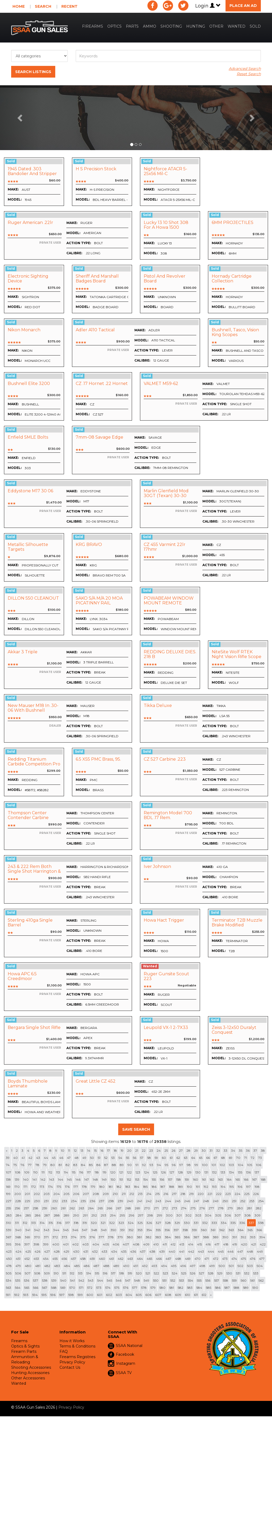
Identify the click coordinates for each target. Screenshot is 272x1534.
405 (106, 1244)
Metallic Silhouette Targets (28, 547)
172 (33, 1187)
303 (198, 1215)
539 (54, 1280)
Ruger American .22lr (30, 222)
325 (140, 1223)
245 (177, 1201)
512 (72, 1273)
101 (213, 1165)
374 (73, 1237)
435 (123, 1251)
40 (15, 1158)
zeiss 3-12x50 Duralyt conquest (234, 1030)
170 (17, 1187)
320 (94, 1223)
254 (261, 1201)
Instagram (121, 1363)
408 (136, 1244)
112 (50, 1172)
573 (98, 1288)
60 (164, 1158)
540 (63, 1280)
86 (98, 1165)
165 (237, 1179)
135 (240, 1172)
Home (18, 6)
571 (81, 1288)
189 (180, 1187)
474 (234, 1259)
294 (113, 1215)
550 (156, 1280)
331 (196, 1223)
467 (168, 1259)
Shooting (171, 26)
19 (122, 1150)
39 (8, 1158)
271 (156, 1208)
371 (46, 1237)
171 (25, 1187)
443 (201, 1251)
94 (159, 1165)
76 (22, 1165)
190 (189, 1187)
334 (224, 1223)
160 (195, 1179)
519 (130, 1273)
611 (196, 1295)
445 (221, 1251)
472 (215, 1259)
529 (220, 1273)
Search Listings (33, 71)
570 (72, 1288)
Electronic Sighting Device (28, 278)
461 (111, 1259)
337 (251, 1223)
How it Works (72, 1340)
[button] (20, 117)
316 (59, 1223)
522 (156, 1273)
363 (231, 1230)
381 (139, 1237)
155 (154, 1179)
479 (18, 1266)
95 (166, 1165)
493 (154, 1266)
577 (134, 1288)
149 (104, 1179)
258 (35, 1208)
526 (192, 1273)
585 (208, 1288)
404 (95, 1244)
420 (244, 1244)
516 (105, 1273)
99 (196, 1165)
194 (223, 1187)
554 (190, 1280)
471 (206, 1259)
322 (112, 1223)
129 (189, 1172)
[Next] (211, 1294)
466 (159, 1259)
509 (47, 1273)
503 (250, 1266)
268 (128, 1208)
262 (72, 1208)
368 (18, 1237)
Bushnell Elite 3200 (29, 383)
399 (46, 1244)
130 (198, 1172)
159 (187, 1179)
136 (248, 1172)
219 (191, 1194)
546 (118, 1280)
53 (113, 1158)
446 (230, 1251)
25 (166, 1150)
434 (114, 1251)
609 (178, 1295)
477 (262, 1259)
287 (47, 1215)
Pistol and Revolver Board (164, 278)
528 (211, 1273)
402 (75, 1244)
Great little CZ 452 (96, 1081)
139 (17, 1179)
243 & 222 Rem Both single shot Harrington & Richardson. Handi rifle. (34, 871)
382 (148, 1237)
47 (69, 1158)
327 (158, 1223)
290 (76, 1215)
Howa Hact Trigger (164, 920)
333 (214, 1223)
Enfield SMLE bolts (28, 437)
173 (42, 1187)
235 (83, 1201)
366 (259, 1230)
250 (225, 1201)
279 (230, 1208)
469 (188, 1259)
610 (187, 1295)
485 (77, 1266)
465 (149, 1259)
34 (233, 1150)
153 (137, 1179)
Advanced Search (245, 68)
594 (35, 1295)
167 (254, 1179)
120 (113, 1172)
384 (168, 1237)
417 (216, 1244)
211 (124, 1194)
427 (47, 1251)
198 (257, 1187)
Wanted (236, 26)
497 (193, 1266)
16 (101, 1150)
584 (199, 1288)
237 (101, 1201)
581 (171, 1288)
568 (54, 1288)
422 (263, 1244)
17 (108, 1150)
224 (237, 1194)
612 (204, 1295)
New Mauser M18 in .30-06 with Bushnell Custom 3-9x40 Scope (33, 710)
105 (249, 1165)
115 (73, 1172)
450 (9, 1259)
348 (94, 1230)
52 (106, 1158)
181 (110, 1187)
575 (116, 1288)
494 (164, 1266)
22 (144, 1150)
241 (139, 1201)
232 (55, 1201)
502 (240, 1266)
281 (249, 1208)
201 (27, 1194)
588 (236, 1288)
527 (201, 1273)
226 (256, 1194)
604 (129, 1295)
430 (76, 1251)
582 (180, 1288)
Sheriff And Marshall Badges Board (97, 278)
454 (46, 1259)
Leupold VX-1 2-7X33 (166, 1027)
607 (158, 1295)
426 (37, 1251)
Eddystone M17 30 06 (30, 490)
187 (162, 1187)
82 (68, 1165)
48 (76, 1158)
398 (36, 1244)
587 (227, 1288)
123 (137, 1172)
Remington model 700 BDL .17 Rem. (168, 815)
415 (199, 1244)
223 (228, 1194)
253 (251, 1201)
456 (64, 1259)
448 (250, 1251)
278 (221, 1208)
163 (220, 1179)
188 (171, 1187)
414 (190, 1244)
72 (252, 1158)
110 (35, 1172)
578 (144, 1288)
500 (222, 1266)
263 (81, 1208)
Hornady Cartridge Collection (232, 278)
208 (96, 1194)
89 (122, 1165)
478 (9, 1266)
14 (88, 1150)
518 (121, 1273)
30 (204, 1150)
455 (55, 1259)
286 (37, 1215)
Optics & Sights (25, 1346)
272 (165, 1208)
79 (45, 1165)
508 (37, 1273)
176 (67, 1187)
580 (162, 1288)
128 (180, 1172)
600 (90, 1295)
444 (211, 1251)
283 (9, 1215)
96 (174, 1165)
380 (130, 1237)
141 (34, 1179)
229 (27, 1201)
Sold (255, 26)
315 (50, 1223)
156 (162, 1179)
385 (177, 1237)
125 (155, 1172)
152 (129, 1179)
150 (113, 1179)
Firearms (92, 26)
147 (86, 1179)
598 (71, 1295)
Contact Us (70, 1367)
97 (181, 1165)
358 (185, 1230)
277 (211, 1208)
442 (191, 1251)
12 (75, 1150)
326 (149, 1223)
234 (74, 1201)
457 (73, 1259)
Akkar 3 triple (22, 651)
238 (111, 1201)
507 (28, 1273)
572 (89, 1288)
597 (62, 1295)
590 (255, 1288)
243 (158, 1201)
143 (51, 1179)
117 (89, 1172)
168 (263, 1179)
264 (91, 1208)
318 (76, 1223)
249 (216, 1201)
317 (67, 1223)
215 (157, 1194)
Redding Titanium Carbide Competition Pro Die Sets (34, 764)
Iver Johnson (157, 866)
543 (91, 1280)
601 (99, 1295)
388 (206, 1237)
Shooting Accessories (31, 1367)
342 (37, 1230)
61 (171, 1158)
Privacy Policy (72, 1362)
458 (83, 1259)
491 (135, 1266)
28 (188, 1150)
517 (113, 1273)
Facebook (125, 1354)
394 (262, 1237)
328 (168, 1223)
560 (243, 1280)
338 (261, 1223)
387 (196, 1237)
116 (81, 1172)
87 (106, 1165)
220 (201, 1194)
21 (136, 1150)
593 (25, 1295)
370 (37, 1237)
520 (139, 1273)
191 (198, 1187)
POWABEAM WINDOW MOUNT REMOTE (169, 600)
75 (15, 1165)
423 (9, 1251)
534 (8, 1280)
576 (125, 1288)
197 (248, 1187)
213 (140, 1194)
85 (91, 1165)
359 (194, 1230)
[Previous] (6, 1150)
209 (106, 1194)
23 (151, 1150)
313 (33, 1223)
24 (159, 1150)
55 (127, 1158)
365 (250, 1230)
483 (57, 1266)
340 (18, 1230)
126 (163, 1172)
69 (230, 1158)
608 (168, 1295)
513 (80, 1273)
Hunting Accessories (30, 1372)
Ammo (149, 26)
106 (258, 1165)
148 (95, 1179)
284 (18, 1215)
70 (238, 1158)
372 (55, 1237)
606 (148, 1295)
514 (88, 1273)
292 (94, 1215)
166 (246, 1179)
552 (172, 1280)
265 (100, 1208)
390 (225, 1237)
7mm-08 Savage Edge (99, 437)
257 (26, 1208)
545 (109, 1280)
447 (240, 1251)
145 (69, 1179)
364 (241, 1230)
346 (75, 1230)
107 (8, 1172)
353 (140, 1230)
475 (243, 1259)
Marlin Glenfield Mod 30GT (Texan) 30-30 (166, 493)
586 (217, 1288)
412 (173, 1244)
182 (118, 1187)
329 (177, 1223)
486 (86, 1266)
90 (130, 1165)
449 (260, 1251)
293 (103, 1215)
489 (116, 1266)
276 (202, 1208)
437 (143, 1251)
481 (37, 1266)
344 (56, 1230)
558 (225, 1280)
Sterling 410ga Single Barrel (30, 922)
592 (16, 1295)
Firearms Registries (77, 1356)
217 (174, 1194)
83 (75, 1165)
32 (218, 1150)
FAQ (64, 1351)
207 (86, 1194)
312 (25, 1223)
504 (260, 1266)
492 (145, 1266)
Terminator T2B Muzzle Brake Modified (237, 922)
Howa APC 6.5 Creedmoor (22, 976)
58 (149, 1158)
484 (67, 1266)
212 (131, 1194)
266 (109, 1208)
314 (42, 1223)
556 (207, 1280)
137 (256, 1172)
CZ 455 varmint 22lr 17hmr (164, 547)
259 (44, 1208)
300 (169, 1215)
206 (76, 1194)
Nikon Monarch (24, 329)
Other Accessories (28, 1378)
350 (113, 1230)
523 (165, 1273)
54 (120, 1158)
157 (170, 1179)
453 (36, 1259)
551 (164, 1280)
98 (189, 1165)
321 (103, 1223)
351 (122, 1230)
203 (47, 1194)
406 (116, 1244)
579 (153, 1288)
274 (183, 1208)
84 (83, 1165)
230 (37, 1201)
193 (214, 1187)
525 (183, 1273)
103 (231, 1165)
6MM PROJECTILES (232, 222)
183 (127, 1187)
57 (141, 1158)
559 (234, 1280)
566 (35, 1288)
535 (17, 1280)
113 (58, 1172)
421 (253, 1244)
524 (174, 1273)
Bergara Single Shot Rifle (34, 1027)
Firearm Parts (23, 1351)
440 (172, 1251)
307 (238, 1215)
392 (243, 1237)
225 (246, 1194)
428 (57, 1251)
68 (223, 1158)
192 (205, 1187)
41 (23, 1158)
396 (17, 1244)
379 (120, 1237)
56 (134, 1158)
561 (252, 1280)
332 (205, 1223)
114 (66, 1172)
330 (187, 1223)
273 (174, 1208)
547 (127, 1280)
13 (81, 1150)
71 (245, 1158)
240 (130, 1201)
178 (84, 1187)
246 (187, 1201)
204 (56, 1194)
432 (95, 1251)
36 (248, 1150)
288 (57, 1215)
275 (193, 1208)
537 (35, 1280)
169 (8, 1187)
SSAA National (129, 1345)
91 (136, 1165)
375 (83, 1237)
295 (122, 1215)
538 (45, 1280)
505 (8, 1273)
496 (183, 1266)
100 (205, 1165)
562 (261, 1280)
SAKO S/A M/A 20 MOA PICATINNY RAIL (99, 600)
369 (27, 1237)
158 (178, 1179)
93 (151, 1165)
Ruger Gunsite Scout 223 (166, 976)
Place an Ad (243, 5)
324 (131, 1223)
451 (18, 1259)
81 (60, 1165)
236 (92, 1201)
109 (26, 1172)
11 (69, 1150)
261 (63, 1208)
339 (8, 1230)
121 (121, 1172)
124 (146, 1172)
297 (140, 1215)
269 (137, 1208)
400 (55, 1244)
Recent (69, 6)
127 (171, 1172)
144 (60, 1179)
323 (121, 1223)
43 (38, 1158)
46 (61, 1158)
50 (92, 1158)
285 (28, 1215)
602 (109, 1295)
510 (56, 1273)
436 (133, 1251)
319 (84, 1223)
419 (234, 1244)
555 (199, 1280)
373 (64, 1237)
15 (95, 1150)
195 (231, 1187)
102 (222, 1165)
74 (8, 1165)
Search (43, 6)
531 (238, 1273)
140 (26, 1179)
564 (17, 1288)
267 (118, 1208)
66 (208, 1158)
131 (206, 1172)
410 (156, 1244)
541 (72, 1280)
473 (225, 1259)
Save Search (136, 1129)
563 (8, 1288)
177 (75, 1187)
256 (17, 1208)
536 (26, 1280)
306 (228, 1215)
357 (176, 1230)
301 (179, 1215)
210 (115, 1194)
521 (148, 1273)
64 (193, 1158)
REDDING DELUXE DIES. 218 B (170, 654)
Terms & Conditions (77, 1346)
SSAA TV (124, 1372)
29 (196, 1150)
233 (64, 1201)
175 (59, 1187)
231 (46, 1201)
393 (253, 1237)
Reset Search (249, 73)
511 (64, 1273)
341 (27, 1230)
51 (99, 1158)
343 (46, 1230)
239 (120, 1201)
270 (147, 1208)
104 (240, 1165)
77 (30, 1165)
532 (246, 1273)
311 (17, 1223)
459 (92, 1259)
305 (218, 1215)
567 (44, 1288)
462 (121, 1259)
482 (47, 1266)
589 (246, 1288)
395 (8, 1244)
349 (104, 1230)
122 (129, 1172)
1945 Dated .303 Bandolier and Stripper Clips (32, 173)
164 (229, 1179)
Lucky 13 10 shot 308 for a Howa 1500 (166, 225)
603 (119, 1295)
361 (213, 1230)
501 (231, 1266)
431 (85, 1251)
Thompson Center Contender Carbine (28, 815)
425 (28, 1251)
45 (54, 1158)
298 (150, 1215)
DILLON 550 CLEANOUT (33, 598)
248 (206, 1201)
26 (173, 1150)
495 (173, 1266)
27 (181, 1150)
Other (216, 26)
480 (28, 1266)
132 (214, 1172)
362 (222, 1230)
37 (255, 1150)
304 (208, 1215)
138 (8, 1179)
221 (209, 1194)
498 (202, 1266)
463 (130, 1259)
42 (30, 1158)
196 (239, 1187)
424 (18, 1251)
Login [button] (208, 6)
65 (200, 1158)
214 (148, 1194)
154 (145, 1179)
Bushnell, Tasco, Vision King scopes (235, 332)
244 (168, 1201)
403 (85, 1244)
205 (66, 1194)
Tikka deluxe (158, 705)
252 (242, 1201)
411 (165, 1244)
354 (149, 1230)
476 (252, 1259)
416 (208, 1244)
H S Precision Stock (96, 168)
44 (46, 1158)
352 (131, 1230)
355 (158, 1230)
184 (136, 1187)
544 (100, 1280)
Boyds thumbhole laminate (28, 1083)
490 (126, 1266)
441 (181, 1251)
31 (211, 1150)
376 (92, 1237)
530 (229, 1273)
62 (178, 1158)
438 (152, 1251)
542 (81, 1280)
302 (188, 1215)
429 (66, 1251)
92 (144, 1165)
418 (225, 1244)
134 (231, 1172)
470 (197, 1259)
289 (66, 1215)
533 (255, 1273)
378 (111, 1237)
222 (219, 1194)
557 (216, 1280)
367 (8, 1237)
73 (260, 1158)
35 (240, 1150)
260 (54, 1208)
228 (18, 1201)
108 (17, 1172)
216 (165, 1194)
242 (149, 1201)
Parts (132, 26)
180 (102, 1187)
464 (140, 1259)
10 (62, 1150)
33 (225, 1150)
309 (257, 1215)
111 (43, 1172)
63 (186, 1158)
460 (102, 1259)
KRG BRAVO (89, 544)
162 (212, 1179)
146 (77, 1179)
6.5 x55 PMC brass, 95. (98, 759)
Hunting (195, 26)
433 (104, 1251)
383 (158, 1237)
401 (66, 1244)
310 (8, 1223)
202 (37, 1194)
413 (181, 1244)
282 (258, 1208)
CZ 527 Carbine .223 (165, 759)
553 (181, 1280)
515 (97, 1273)
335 (233, 1223)
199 (8, 1194)
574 (107, 1288)
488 (106, 1266)
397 (27, 1244)
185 (145, 1187)
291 (85, 1215)
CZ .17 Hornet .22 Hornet (102, 383)
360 (204, 1230)
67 (215, 1158)
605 (139, 1295)
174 (50, 1187)
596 (53, 1295)
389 (216, 1237)
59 (156, 1158)
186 (153, 1187)
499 (212, 1266)
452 (27, 1259)
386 (187, 1237)
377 (101, 1237)
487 (96, 1266)
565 (26, 1288)
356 (167, 1230)
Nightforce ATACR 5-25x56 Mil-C (165, 171)
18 (115, 1150)
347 (84, 1230)
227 (8, 1201)
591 (8, 1295)
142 (42, 1179)
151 (121, 1179)
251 (234, 1201)
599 (80, 1295)
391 (234, 1237)
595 (43, 1295)
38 (263, 1150)
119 (105, 1172)
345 (66, 1230)
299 (159, 1215)
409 (146, 1244)
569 (63, 1288)
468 (178, 1259)
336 (242, 1223)
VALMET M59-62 (161, 383)
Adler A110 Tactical (95, 329)
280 (240, 1208)
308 (247, 1215)
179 (93, 1187)
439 (162, 1251)
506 (18, 1273)
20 (129, 1150)
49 (84, 1158)
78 (37, 1165)
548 (137, 1280)
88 (114, 1165)
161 (204, 1179)
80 (52, 1165)
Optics (114, 26)
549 (146, 1280)
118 (97, 1172)
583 (190, 1288)
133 (222, 1172)
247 (196, 1201)
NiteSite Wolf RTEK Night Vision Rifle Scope (236, 654)
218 (182, 1194)
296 (131, 1215)
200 (17, 1194)
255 (8, 1208)
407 (126, 1244)
